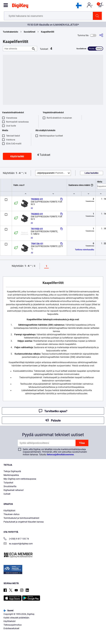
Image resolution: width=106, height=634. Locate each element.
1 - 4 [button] (18, 173)
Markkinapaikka (11, 475)
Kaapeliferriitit (47, 32)
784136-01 (37, 243)
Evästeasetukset (11, 628)
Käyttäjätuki (9, 510)
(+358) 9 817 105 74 (16, 539)
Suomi (8, 610)
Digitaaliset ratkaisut (14, 490)
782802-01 (37, 199)
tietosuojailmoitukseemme (60, 454)
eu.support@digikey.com (18, 544)
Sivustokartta (10, 486)
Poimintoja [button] (51, 173)
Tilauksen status (11, 514)
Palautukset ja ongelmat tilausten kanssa (24, 522)
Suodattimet (29, 32)
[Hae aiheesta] (17, 48)
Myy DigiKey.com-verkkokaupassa (20, 479)
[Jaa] (101, 35)
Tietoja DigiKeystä (12, 471)
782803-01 (37, 214)
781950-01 (37, 228)
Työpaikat (8, 482)
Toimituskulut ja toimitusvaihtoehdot (21, 518)
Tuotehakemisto (10, 32)
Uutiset (7, 494)
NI (32, 208)
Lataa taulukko (92, 173)
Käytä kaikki (17, 156)
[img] (20, 6)
